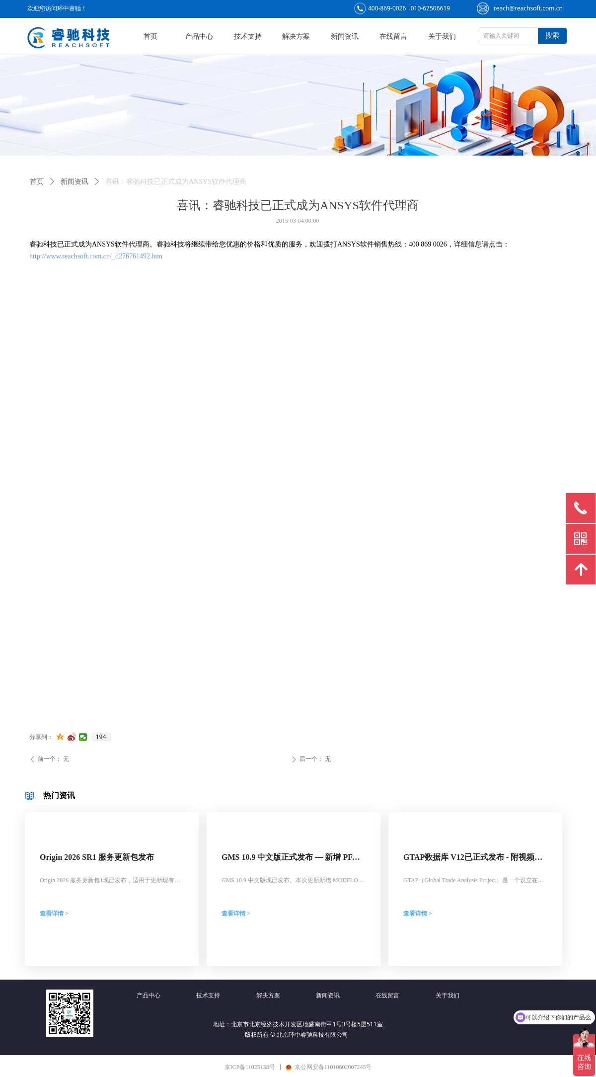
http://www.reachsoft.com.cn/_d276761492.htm (95, 256)
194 (101, 737)
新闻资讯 (74, 181)
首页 (37, 181)
